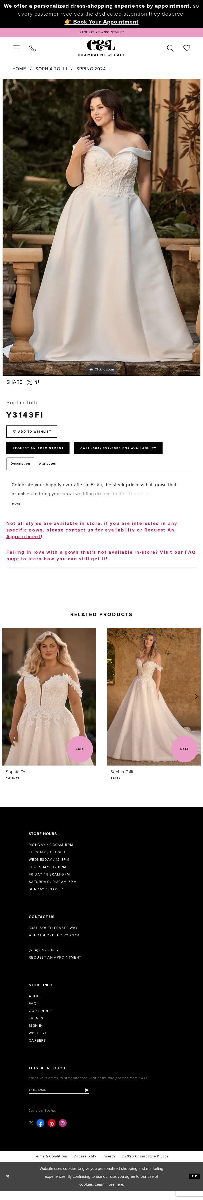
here (119, 1193)
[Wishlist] (187, 49)
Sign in (36, 1033)
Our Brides (40, 1018)
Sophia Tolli (51, 71)
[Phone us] (32, 49)
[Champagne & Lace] (101, 50)
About (35, 1004)
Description (20, 471)
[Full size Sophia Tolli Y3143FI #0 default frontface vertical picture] (101, 229)
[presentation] (49, 704)
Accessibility (85, 1165)
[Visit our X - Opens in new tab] (31, 1132)
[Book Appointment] (101, 33)
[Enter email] (64, 1098)
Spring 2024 (90, 71)
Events (36, 1026)
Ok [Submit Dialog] (194, 1185)
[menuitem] (16, 49)
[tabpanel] (101, 229)
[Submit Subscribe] (97, 1098)
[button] (16, 49)
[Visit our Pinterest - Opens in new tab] (53, 1132)
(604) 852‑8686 (43, 958)
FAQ (33, 1011)
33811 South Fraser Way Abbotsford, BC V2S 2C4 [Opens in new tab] (54, 939)
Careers (37, 1048)
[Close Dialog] (8, 1185)
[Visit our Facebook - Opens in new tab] (41, 1132)
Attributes (47, 471)
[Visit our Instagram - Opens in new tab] (64, 1132)
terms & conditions (51, 1165)
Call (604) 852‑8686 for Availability (138, 455)
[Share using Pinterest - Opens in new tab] (37, 384)
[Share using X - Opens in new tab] (29, 384)
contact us (80, 538)
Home (19, 71)
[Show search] (170, 49)
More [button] (17, 512)
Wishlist (38, 1041)
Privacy (109, 1165)
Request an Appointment (55, 965)
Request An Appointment (44, 455)
